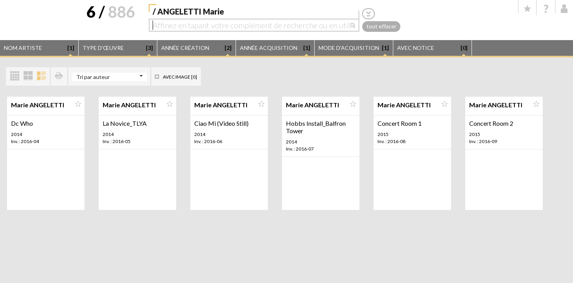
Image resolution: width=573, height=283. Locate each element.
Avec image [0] (180, 77)
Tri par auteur (93, 77)
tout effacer (381, 26)
